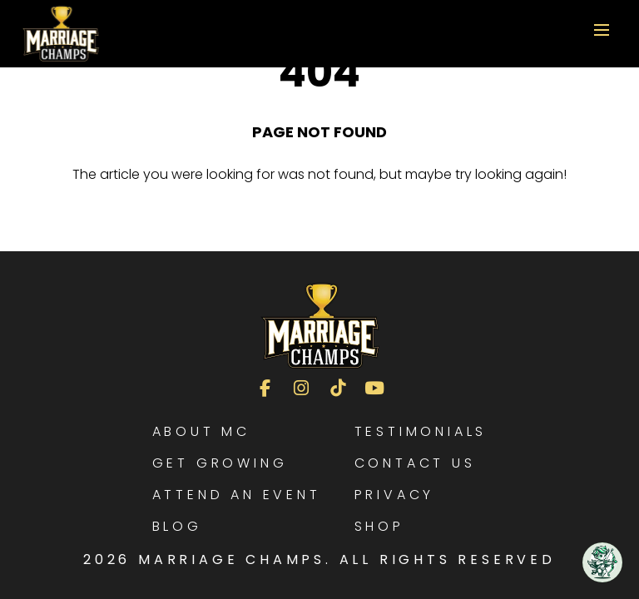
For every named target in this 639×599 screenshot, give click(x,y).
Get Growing (220, 463)
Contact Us (415, 463)
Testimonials (421, 431)
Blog (177, 526)
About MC (201, 431)
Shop (379, 526)
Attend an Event (236, 494)
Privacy (394, 494)
